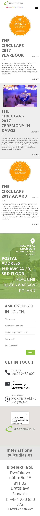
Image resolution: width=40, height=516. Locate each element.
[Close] (26, 414)
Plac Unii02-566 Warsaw (20, 420)
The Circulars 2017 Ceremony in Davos (16, 121)
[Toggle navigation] (36, 7)
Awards (4, 59)
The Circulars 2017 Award (14, 191)
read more (35, 79)
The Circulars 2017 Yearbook (13, 48)
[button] (20, 428)
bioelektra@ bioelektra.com (20, 386)
